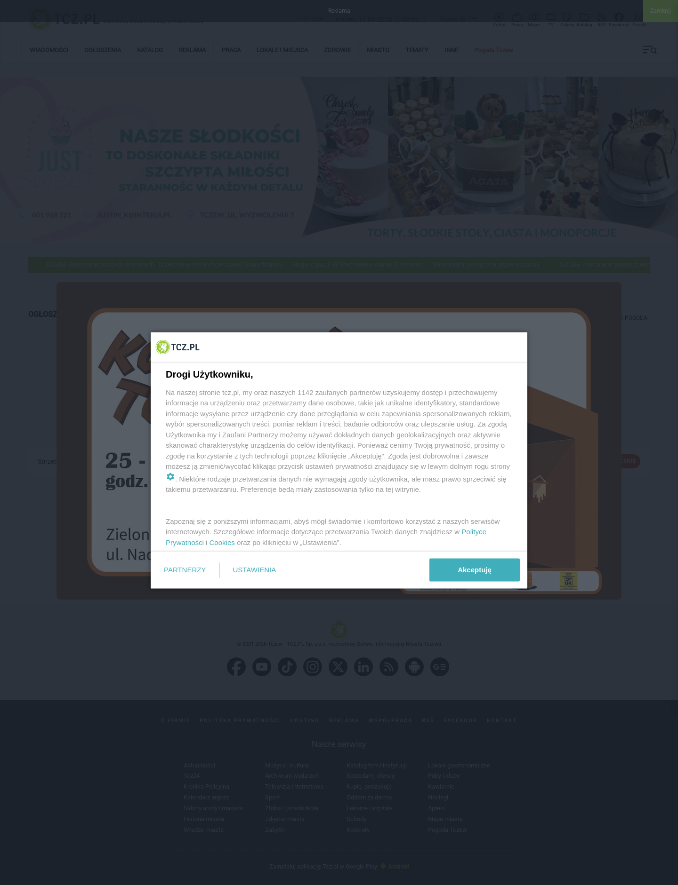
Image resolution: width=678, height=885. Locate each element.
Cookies (222, 542)
